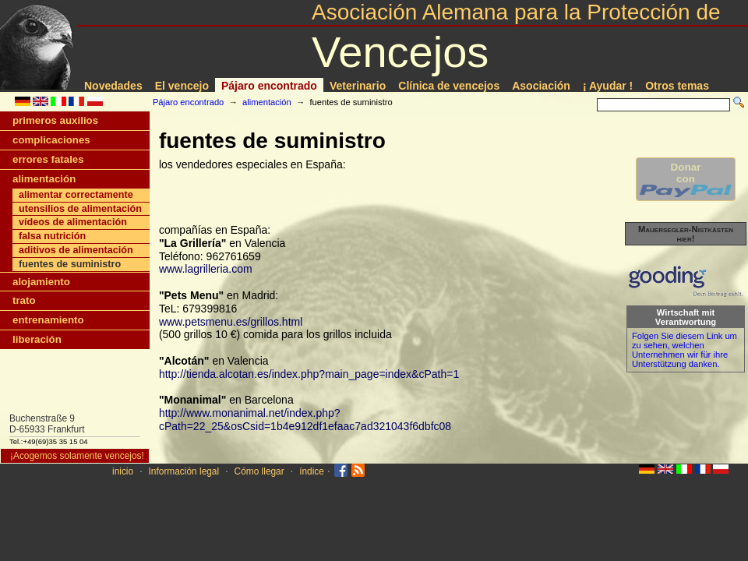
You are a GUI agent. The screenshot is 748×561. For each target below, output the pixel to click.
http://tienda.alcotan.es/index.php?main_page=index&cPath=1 (309, 374)
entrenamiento (48, 320)
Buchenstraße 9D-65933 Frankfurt (47, 424)
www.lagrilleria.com (205, 269)
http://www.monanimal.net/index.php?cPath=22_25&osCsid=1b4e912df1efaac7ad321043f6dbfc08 (305, 419)
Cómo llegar (259, 471)
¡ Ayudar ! (608, 85)
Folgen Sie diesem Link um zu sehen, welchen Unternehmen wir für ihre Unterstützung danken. (684, 350)
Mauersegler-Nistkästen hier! (685, 233)
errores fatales (48, 159)
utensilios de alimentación (80, 208)
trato (24, 300)
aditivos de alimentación (76, 250)
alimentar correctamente (76, 194)
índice (311, 471)
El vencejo (182, 85)
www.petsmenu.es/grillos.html (230, 322)
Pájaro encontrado (269, 85)
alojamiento (41, 282)
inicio (122, 471)
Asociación (541, 85)
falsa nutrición (52, 236)
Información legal (184, 471)
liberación (37, 339)
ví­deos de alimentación (73, 222)
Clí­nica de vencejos (448, 85)
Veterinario (358, 85)
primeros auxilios (55, 120)
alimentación (266, 102)
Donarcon (686, 179)
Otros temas (677, 85)
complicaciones (51, 140)
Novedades (113, 85)
